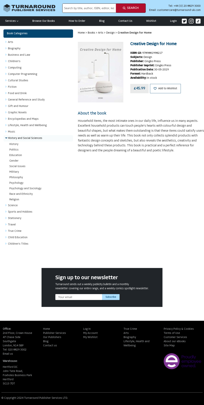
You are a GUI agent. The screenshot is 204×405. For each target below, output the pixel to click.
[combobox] (89, 8)
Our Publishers (52, 337)
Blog (102, 21)
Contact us (50, 345)
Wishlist (151, 21)
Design (110, 32)
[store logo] (29, 8)
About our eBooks (175, 341)
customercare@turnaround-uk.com (179, 10)
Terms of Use (172, 333)
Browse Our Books (43, 21)
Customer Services (175, 337)
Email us (8, 354)
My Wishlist (90, 337)
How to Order (77, 21)
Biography (130, 337)
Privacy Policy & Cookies (179, 329)
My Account (90, 333)
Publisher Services (54, 333)
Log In (87, 329)
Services (12, 21)
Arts (101, 32)
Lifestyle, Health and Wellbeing (136, 343)
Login (173, 21)
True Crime (130, 329)
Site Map (169, 345)
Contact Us (125, 21)
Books (92, 32)
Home (81, 32)
